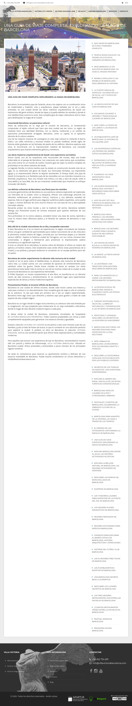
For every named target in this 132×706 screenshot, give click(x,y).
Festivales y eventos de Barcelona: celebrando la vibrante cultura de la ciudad (105, 406)
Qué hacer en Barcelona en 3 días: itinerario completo (105, 45)
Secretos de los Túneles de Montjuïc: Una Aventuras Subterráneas (106, 369)
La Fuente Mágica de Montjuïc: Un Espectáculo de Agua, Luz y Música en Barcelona (105, 94)
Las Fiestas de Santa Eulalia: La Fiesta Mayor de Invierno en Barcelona (105, 245)
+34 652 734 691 (98, 659)
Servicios (113, 11)
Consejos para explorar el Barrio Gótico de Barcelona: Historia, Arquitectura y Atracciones (106, 539)
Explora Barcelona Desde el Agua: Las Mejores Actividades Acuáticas (106, 454)
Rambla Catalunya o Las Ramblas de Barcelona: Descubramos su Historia (105, 80)
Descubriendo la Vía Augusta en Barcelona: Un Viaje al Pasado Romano (105, 69)
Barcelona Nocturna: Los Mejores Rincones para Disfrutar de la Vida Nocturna (106, 331)
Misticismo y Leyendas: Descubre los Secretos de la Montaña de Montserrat (106, 317)
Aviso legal (51, 696)
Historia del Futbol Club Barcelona (105, 550)
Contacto (124, 11)
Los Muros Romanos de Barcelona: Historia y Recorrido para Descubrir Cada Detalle (105, 190)
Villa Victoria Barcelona (21, 11)
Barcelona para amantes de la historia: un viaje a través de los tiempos (106, 418)
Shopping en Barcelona (106, 489)
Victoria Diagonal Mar (65, 11)
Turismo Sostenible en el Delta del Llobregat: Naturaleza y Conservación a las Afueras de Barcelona (106, 305)
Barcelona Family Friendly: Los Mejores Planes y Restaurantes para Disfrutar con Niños (106, 218)
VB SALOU (82, 11)
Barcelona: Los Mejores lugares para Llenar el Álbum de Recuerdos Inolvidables (105, 232)
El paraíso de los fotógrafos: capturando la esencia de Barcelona (106, 430)
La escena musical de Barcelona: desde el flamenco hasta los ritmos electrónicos (106, 291)
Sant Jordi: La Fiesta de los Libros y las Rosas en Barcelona (104, 127)
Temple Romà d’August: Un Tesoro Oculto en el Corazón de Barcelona (106, 57)
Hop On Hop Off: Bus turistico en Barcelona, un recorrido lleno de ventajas (105, 204)
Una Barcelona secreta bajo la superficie (105, 578)
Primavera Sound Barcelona (102, 629)
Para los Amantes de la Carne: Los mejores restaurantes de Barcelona (106, 278)
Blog (52, 682)
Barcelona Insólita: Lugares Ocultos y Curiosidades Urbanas (103, 393)
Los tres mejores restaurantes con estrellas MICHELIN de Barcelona (106, 598)
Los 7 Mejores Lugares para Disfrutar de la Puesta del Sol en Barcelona (106, 498)
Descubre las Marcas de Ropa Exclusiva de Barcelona (105, 479)
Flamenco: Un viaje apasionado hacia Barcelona (102, 177)
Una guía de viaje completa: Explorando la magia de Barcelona (105, 442)
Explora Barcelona (97, 11)
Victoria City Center (43, 11)
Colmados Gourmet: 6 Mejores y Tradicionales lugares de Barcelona (104, 116)
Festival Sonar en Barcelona (102, 620)
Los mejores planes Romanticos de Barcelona (105, 508)
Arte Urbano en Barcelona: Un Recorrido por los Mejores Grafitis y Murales (105, 345)
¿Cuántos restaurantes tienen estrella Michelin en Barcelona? (106, 609)
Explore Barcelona (57, 666)
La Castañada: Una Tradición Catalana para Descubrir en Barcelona (104, 266)
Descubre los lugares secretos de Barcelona (104, 587)
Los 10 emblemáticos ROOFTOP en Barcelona (103, 569)
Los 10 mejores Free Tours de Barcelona (106, 559)
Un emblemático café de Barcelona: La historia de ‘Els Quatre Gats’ (105, 139)
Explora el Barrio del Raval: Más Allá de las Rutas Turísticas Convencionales (106, 381)
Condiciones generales (59, 660)
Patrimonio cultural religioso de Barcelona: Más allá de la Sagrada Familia (104, 164)
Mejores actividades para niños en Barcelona (106, 527)
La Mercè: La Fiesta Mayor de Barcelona (105, 255)
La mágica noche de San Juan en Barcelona (105, 105)
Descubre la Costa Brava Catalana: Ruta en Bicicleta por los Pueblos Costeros (105, 358)
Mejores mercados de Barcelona (104, 518)
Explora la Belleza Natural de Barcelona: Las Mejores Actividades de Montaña (105, 467)
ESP (125, 3)
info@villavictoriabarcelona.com (39, 3)
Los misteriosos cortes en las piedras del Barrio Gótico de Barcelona (106, 151)
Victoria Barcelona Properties (27, 317)
